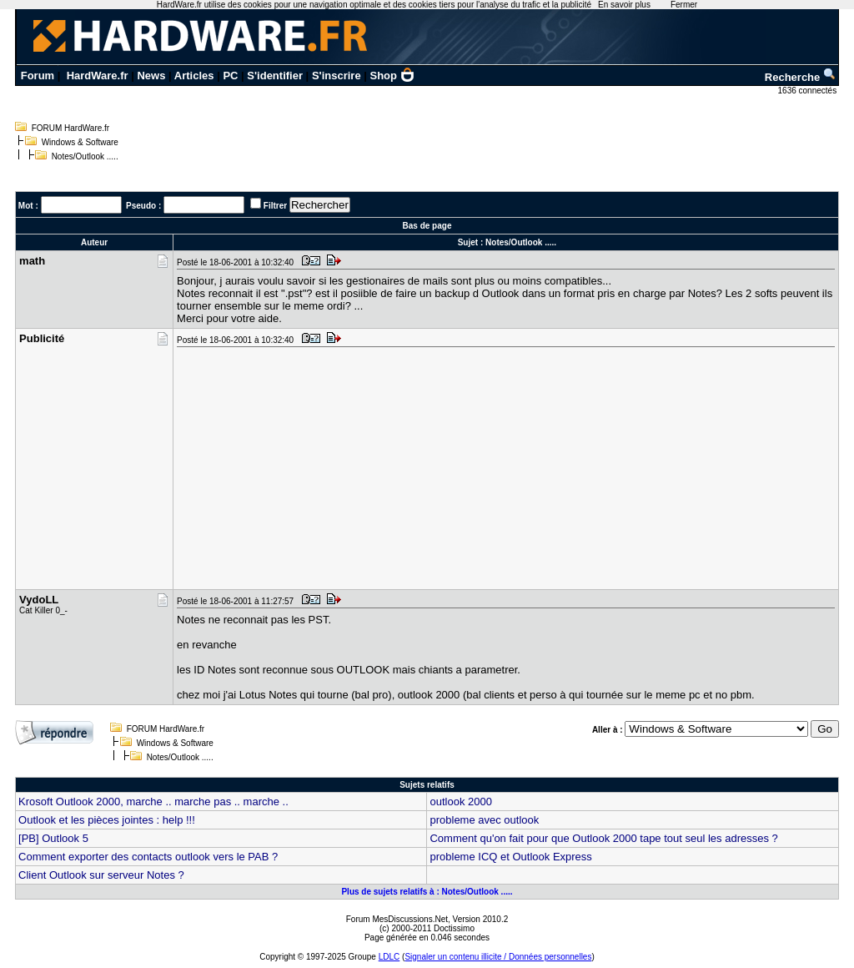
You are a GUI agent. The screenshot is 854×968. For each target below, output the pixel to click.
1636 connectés (808, 90)
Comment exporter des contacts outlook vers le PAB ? (148, 856)
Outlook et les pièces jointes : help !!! (106, 820)
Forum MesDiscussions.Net (397, 919)
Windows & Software (80, 142)
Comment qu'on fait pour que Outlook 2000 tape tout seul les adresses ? (603, 838)
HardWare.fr (97, 75)
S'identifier (275, 75)
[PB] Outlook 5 (53, 838)
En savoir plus (624, 4)
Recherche (800, 77)
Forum (37, 75)
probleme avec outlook (484, 820)
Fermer (684, 4)
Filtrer (275, 205)
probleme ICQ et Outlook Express (510, 856)
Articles (194, 75)
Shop (392, 75)
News (151, 75)
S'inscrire (336, 75)
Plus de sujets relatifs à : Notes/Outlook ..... (426, 891)
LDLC (389, 956)
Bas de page (427, 225)
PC (230, 75)
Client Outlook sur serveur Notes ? (101, 875)
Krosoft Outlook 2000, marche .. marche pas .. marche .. (153, 801)
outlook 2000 (460, 801)
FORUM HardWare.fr (71, 128)
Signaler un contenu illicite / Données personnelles (497, 956)
